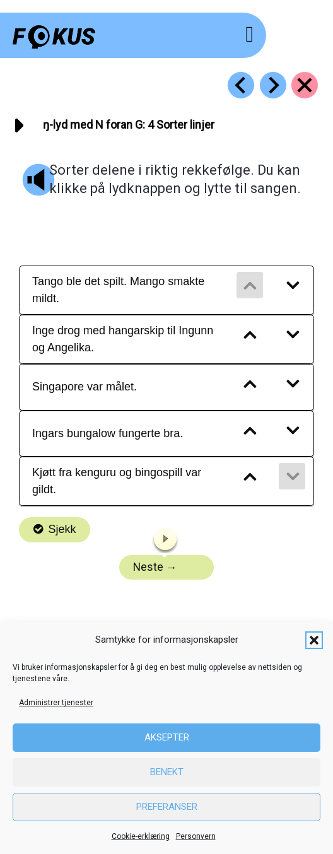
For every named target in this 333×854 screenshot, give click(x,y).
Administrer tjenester (56, 702)
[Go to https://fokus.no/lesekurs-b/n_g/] (304, 85)
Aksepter (166, 737)
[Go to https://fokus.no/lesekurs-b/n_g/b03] (241, 85)
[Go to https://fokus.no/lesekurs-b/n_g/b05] (273, 85)
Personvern (196, 836)
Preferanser (166, 806)
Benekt (167, 772)
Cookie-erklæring (141, 836)
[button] (314, 640)
